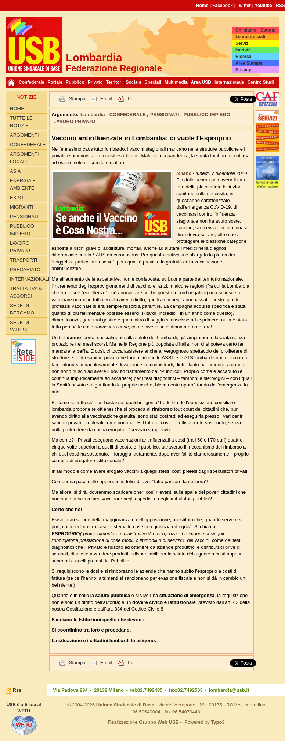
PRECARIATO (25, 269)
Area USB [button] (201, 82)
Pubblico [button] (75, 82)
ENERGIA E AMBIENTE (23, 184)
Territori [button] (114, 82)
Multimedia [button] (176, 82)
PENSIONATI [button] (165, 114)
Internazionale (229, 82)
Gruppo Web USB (159, 722)
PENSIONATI (24, 216)
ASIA (15, 171)
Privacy (243, 69)
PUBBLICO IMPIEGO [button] (208, 114)
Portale (54, 82)
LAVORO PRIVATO (20, 246)
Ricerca (243, 56)
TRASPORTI (23, 260)
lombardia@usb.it (229, 690)
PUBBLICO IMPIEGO (22, 229)
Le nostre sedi (250, 36)
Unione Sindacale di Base (125, 705)
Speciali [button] (153, 82)
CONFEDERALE (28, 144)
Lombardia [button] (93, 114)
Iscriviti (243, 50)
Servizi (242, 43)
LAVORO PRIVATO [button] (74, 121)
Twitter (244, 5)
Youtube (263, 5)
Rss (17, 690)
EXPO (16, 197)
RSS (280, 5)
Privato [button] (95, 82)
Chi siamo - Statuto (255, 30)
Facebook (222, 5)
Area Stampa (248, 63)
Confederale (31, 82)
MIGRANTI (21, 207)
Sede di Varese (19, 326)
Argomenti (24, 135)
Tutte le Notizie (21, 121)
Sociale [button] (133, 82)
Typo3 (217, 722)
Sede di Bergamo (22, 309)
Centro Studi (261, 82)
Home (202, 5)
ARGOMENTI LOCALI (24, 157)
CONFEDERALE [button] (128, 114)
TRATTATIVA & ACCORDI (26, 292)
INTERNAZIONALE (28, 279)
